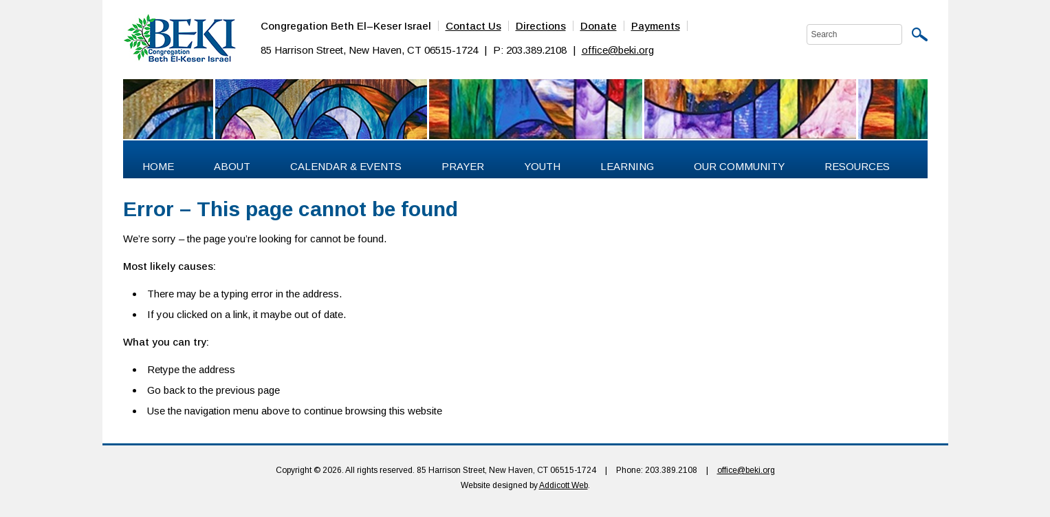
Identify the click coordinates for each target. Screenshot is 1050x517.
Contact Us (473, 26)
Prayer (462, 166)
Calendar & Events (346, 166)
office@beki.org (618, 50)
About (232, 166)
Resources (857, 166)
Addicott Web (563, 485)
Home (158, 166)
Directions (541, 26)
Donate (598, 26)
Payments (655, 26)
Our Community (739, 166)
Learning (627, 166)
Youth (542, 166)
